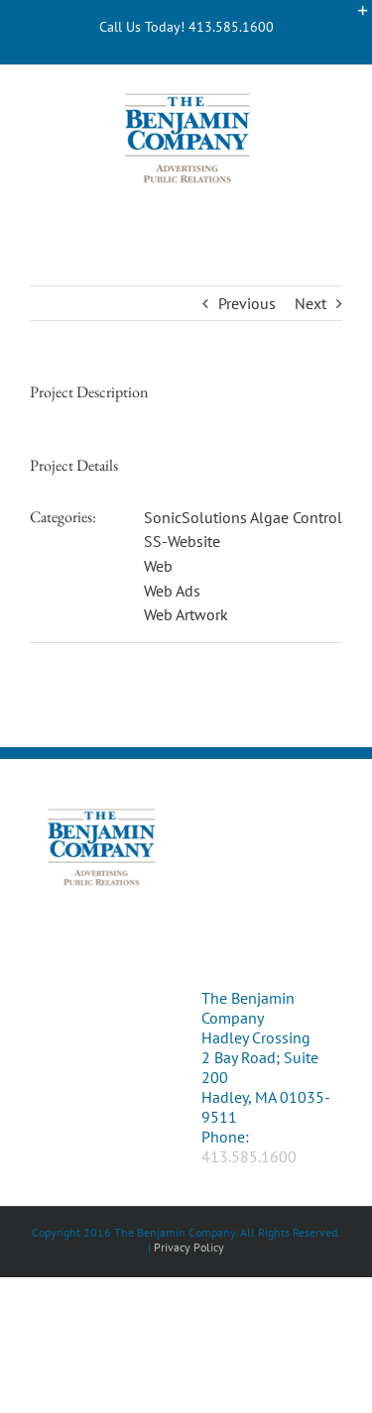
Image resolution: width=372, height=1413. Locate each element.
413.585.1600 (249, 1156)
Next (310, 303)
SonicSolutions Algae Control (243, 517)
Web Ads (172, 590)
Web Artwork (186, 614)
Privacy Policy (189, 1247)
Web (158, 566)
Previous (247, 303)
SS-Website (182, 541)
